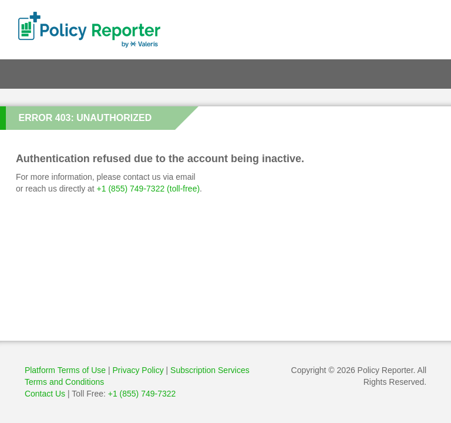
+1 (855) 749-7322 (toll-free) (148, 188)
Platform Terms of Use (65, 370)
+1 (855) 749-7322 (142, 393)
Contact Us (45, 393)
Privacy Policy (139, 370)
